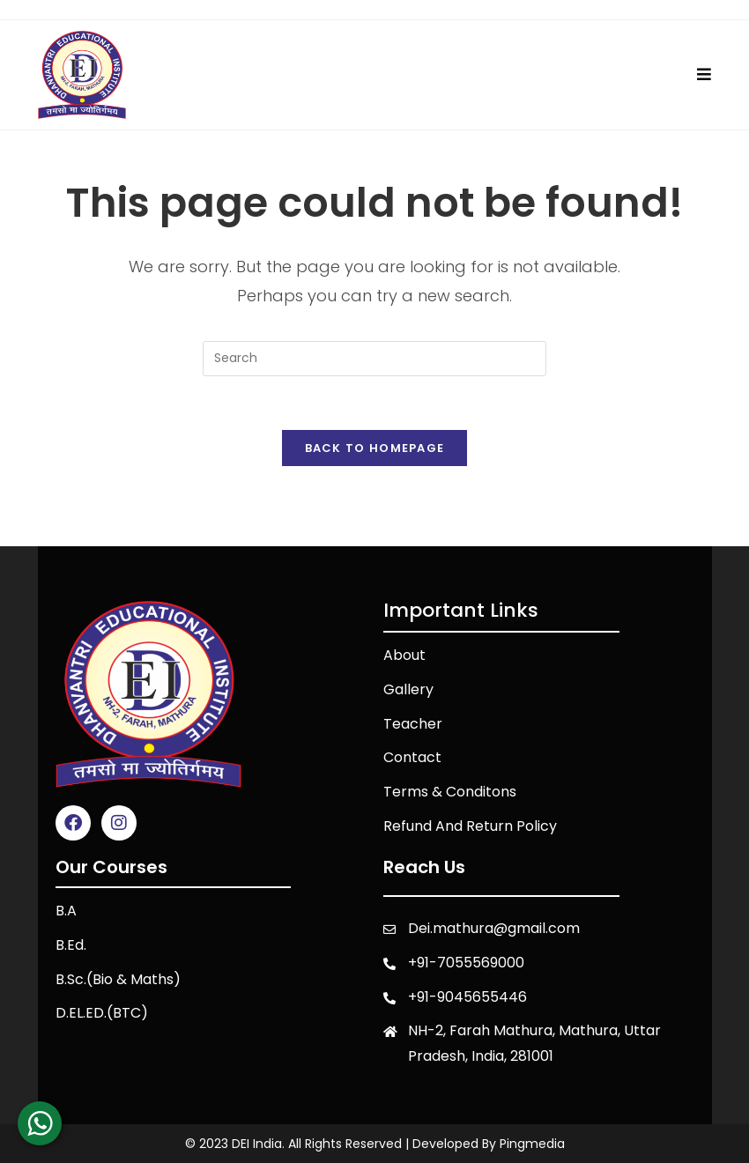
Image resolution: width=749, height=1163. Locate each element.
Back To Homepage (375, 448)
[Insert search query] (374, 358)
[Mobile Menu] (704, 74)
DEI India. (258, 1143)
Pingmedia (532, 1143)
